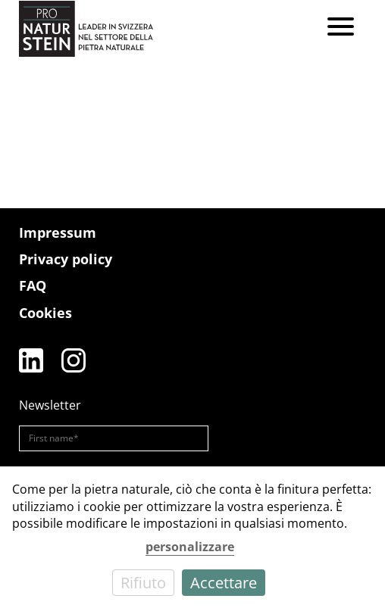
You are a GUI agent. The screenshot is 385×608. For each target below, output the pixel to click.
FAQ (32, 285)
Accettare (223, 582)
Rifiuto (143, 582)
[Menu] (340, 28)
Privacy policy (65, 259)
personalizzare (190, 546)
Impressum (57, 232)
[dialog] (192, 537)
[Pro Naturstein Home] (86, 28)
